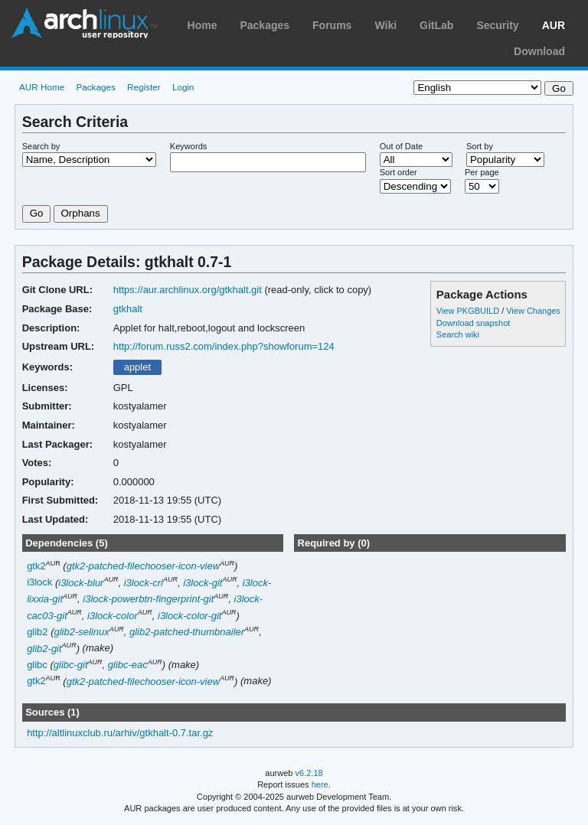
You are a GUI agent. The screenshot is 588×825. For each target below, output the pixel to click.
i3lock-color (112, 615)
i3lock (39, 583)
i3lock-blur (80, 583)
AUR (553, 25)
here (320, 784)
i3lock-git (202, 583)
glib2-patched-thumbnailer (186, 632)
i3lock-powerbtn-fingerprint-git (148, 599)
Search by (41, 146)
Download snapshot (473, 323)
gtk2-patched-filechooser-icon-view (143, 566)
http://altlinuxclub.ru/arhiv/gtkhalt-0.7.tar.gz (120, 733)
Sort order (398, 172)
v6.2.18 (309, 773)
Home (202, 25)
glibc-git (71, 664)
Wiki (385, 25)
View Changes (533, 310)
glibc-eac (128, 664)
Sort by (479, 146)
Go (37, 213)
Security (497, 25)
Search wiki (457, 334)
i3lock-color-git (189, 615)
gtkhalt (127, 309)
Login (183, 87)
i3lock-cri (143, 583)
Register (144, 87)
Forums (331, 25)
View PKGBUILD (468, 310)
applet (137, 367)
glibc (37, 664)
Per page (482, 172)
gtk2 (36, 566)
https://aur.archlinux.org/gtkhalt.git (187, 289)
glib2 (37, 632)
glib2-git (44, 648)
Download (539, 51)
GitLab (436, 25)
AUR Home (41, 87)
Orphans (80, 213)
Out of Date (401, 146)
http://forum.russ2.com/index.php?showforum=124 (224, 346)
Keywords (188, 146)
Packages (264, 25)
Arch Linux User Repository (84, 23)
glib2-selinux (81, 632)
